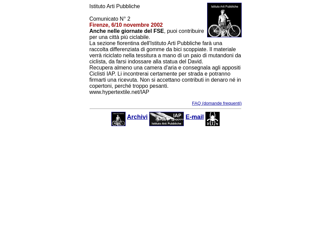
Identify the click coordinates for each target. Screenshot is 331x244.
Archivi (137, 117)
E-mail (194, 117)
